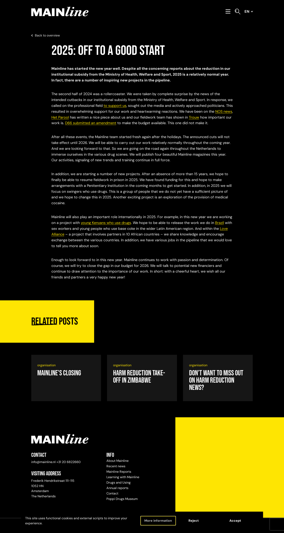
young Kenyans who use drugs (106, 222)
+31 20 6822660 (68, 462)
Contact (112, 493)
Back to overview (45, 35)
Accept (235, 520)
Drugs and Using (118, 482)
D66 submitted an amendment (90, 123)
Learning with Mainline (122, 477)
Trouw (194, 117)
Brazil (219, 222)
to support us (115, 105)
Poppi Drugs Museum (122, 499)
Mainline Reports (118, 471)
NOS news (223, 111)
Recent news (115, 466)
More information (158, 520)
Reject (193, 520)
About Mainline (117, 461)
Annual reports (117, 488)
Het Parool (60, 117)
